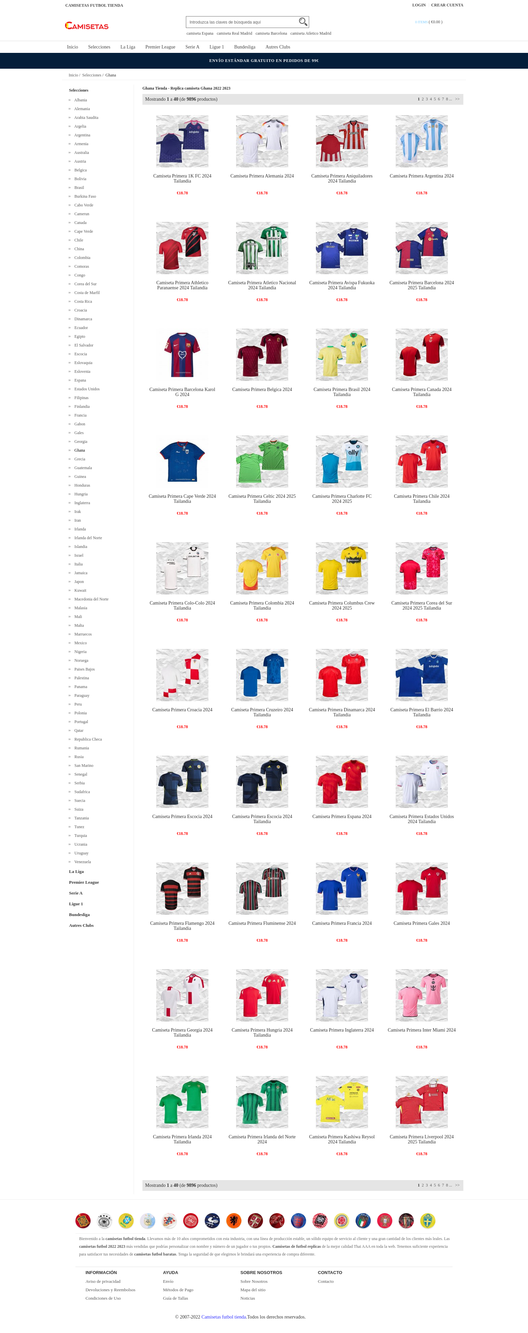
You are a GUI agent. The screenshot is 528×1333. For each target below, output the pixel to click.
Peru (77, 704)
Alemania (81, 108)
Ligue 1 (216, 47)
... (450, 99)
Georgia (79, 441)
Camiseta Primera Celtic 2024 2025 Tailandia (262, 499)
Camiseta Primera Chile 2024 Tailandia (422, 499)
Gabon (78, 424)
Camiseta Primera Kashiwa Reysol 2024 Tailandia (342, 1139)
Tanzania (80, 818)
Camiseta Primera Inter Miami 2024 (422, 1030)
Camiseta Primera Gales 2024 (422, 923)
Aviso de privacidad (103, 1281)
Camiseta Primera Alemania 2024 (262, 175)
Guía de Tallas (175, 1298)
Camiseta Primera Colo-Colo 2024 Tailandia (182, 605)
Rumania (80, 748)
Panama (79, 686)
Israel (78, 555)
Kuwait (79, 590)
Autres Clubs (277, 47)
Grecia (78, 459)
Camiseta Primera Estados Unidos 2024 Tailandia (422, 819)
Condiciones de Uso (103, 1298)
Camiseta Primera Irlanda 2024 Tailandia (182, 1139)
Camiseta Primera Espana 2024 (341, 816)
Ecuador (80, 327)
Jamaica (80, 573)
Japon (78, 581)
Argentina (81, 135)
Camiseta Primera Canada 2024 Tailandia (422, 392)
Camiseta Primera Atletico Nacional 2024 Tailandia (262, 285)
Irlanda (79, 529)
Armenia (80, 143)
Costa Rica (82, 301)
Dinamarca (82, 319)
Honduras (81, 485)
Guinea (79, 476)
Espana (79, 380)
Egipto (78, 336)
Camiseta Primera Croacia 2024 (182, 709)
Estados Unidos (86, 389)
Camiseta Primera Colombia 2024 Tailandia (262, 605)
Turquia (79, 835)
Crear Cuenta (447, 5)
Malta (78, 625)
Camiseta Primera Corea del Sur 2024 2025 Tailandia (421, 605)
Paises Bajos (83, 669)
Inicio (72, 47)
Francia (79, 415)
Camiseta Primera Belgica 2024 (262, 389)
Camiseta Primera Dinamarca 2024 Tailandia (342, 712)
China (78, 249)
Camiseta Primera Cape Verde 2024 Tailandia (182, 499)
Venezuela (81, 861)
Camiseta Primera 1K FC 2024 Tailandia (182, 178)
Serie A (193, 47)
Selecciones (99, 47)
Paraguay (81, 695)
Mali (77, 616)
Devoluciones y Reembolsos (110, 1289)
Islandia (79, 546)
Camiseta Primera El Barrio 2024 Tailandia (421, 712)
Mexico (79, 643)
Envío (168, 1281)
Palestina (80, 678)
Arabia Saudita (85, 117)
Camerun (80, 214)
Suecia (78, 800)
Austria (79, 161)
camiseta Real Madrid (234, 33)
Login (419, 5)
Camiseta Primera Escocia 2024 (182, 816)
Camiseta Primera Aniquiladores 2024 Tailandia (342, 178)
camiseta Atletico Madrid (311, 33)
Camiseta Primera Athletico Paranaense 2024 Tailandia (182, 285)
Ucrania (79, 844)
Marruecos (82, 634)
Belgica (79, 170)
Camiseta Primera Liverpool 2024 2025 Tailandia (422, 1139)
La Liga (128, 47)
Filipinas (80, 397)
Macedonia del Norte (90, 599)
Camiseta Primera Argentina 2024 (422, 175)
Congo (78, 275)
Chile (77, 240)
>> (457, 99)
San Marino (82, 765)
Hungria (80, 494)
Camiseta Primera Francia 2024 (342, 923)
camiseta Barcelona (271, 33)
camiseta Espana (200, 33)
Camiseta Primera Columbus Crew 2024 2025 (342, 605)
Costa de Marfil (86, 292)
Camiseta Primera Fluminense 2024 (262, 923)
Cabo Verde (82, 205)
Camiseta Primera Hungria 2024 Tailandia (262, 1033)
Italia (77, 564)
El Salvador (82, 345)
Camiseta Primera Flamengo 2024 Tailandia (182, 926)
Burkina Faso (84, 196)
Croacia (79, 310)
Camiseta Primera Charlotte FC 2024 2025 (341, 499)
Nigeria (79, 651)
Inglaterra (81, 502)
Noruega (80, 660)
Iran (76, 520)
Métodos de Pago (178, 1289)
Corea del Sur (84, 284)
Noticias (247, 1298)
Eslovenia (81, 371)
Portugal (80, 721)
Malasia (79, 608)
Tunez (78, 826)
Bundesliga (244, 47)
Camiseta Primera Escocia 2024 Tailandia (262, 819)
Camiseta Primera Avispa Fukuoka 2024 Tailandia (342, 285)
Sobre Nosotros (254, 1281)
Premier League (160, 47)
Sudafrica (81, 791)
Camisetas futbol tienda (223, 1317)
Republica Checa (87, 739)
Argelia (79, 126)
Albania (79, 100)
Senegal (79, 774)
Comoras (80, 266)
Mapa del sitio (252, 1289)
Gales (78, 432)
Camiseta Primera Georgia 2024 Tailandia (182, 1033)
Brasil (78, 187)
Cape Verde (82, 231)
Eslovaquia (82, 362)
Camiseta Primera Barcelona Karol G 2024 (183, 392)
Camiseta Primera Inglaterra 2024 (342, 1030)
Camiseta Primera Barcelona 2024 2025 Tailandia (422, 285)
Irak (76, 511)
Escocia (79, 354)
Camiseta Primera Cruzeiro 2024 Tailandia (262, 712)
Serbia (78, 783)
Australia (80, 152)
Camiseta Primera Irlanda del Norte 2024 (262, 1139)
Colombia (81, 257)
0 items (422, 22)
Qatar (78, 730)
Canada (79, 222)
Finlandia (81, 406)
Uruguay (80, 853)
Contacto (326, 1281)
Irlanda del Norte (87, 537)
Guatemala (82, 467)
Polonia (79, 713)
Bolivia (79, 178)
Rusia (78, 756)
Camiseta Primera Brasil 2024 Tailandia (342, 392)
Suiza (78, 809)
